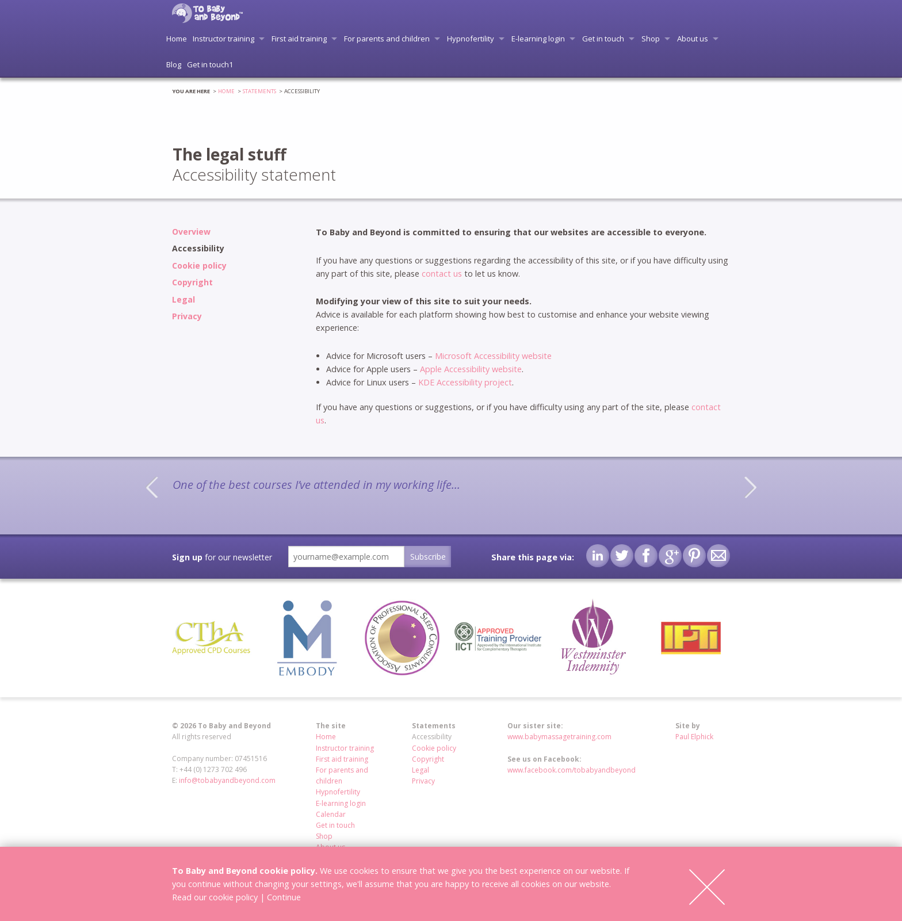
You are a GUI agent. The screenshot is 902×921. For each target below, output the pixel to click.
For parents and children (387, 38)
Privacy (187, 316)
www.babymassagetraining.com (559, 737)
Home (176, 38)
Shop (650, 38)
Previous (151, 487)
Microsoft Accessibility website (493, 355)
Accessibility (198, 248)
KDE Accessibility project (465, 382)
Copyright (192, 282)
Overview (191, 231)
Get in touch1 (210, 64)
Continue (284, 897)
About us (692, 38)
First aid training (299, 38)
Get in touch (603, 38)
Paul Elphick (694, 737)
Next (750, 487)
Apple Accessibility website (471, 369)
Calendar (331, 814)
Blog (173, 64)
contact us (442, 273)
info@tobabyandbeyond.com (227, 780)
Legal (183, 299)
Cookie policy (199, 265)
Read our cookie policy (215, 897)
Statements (259, 91)
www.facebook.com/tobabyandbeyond (571, 770)
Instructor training (223, 38)
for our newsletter (222, 557)
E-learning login (538, 38)
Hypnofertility (470, 38)
